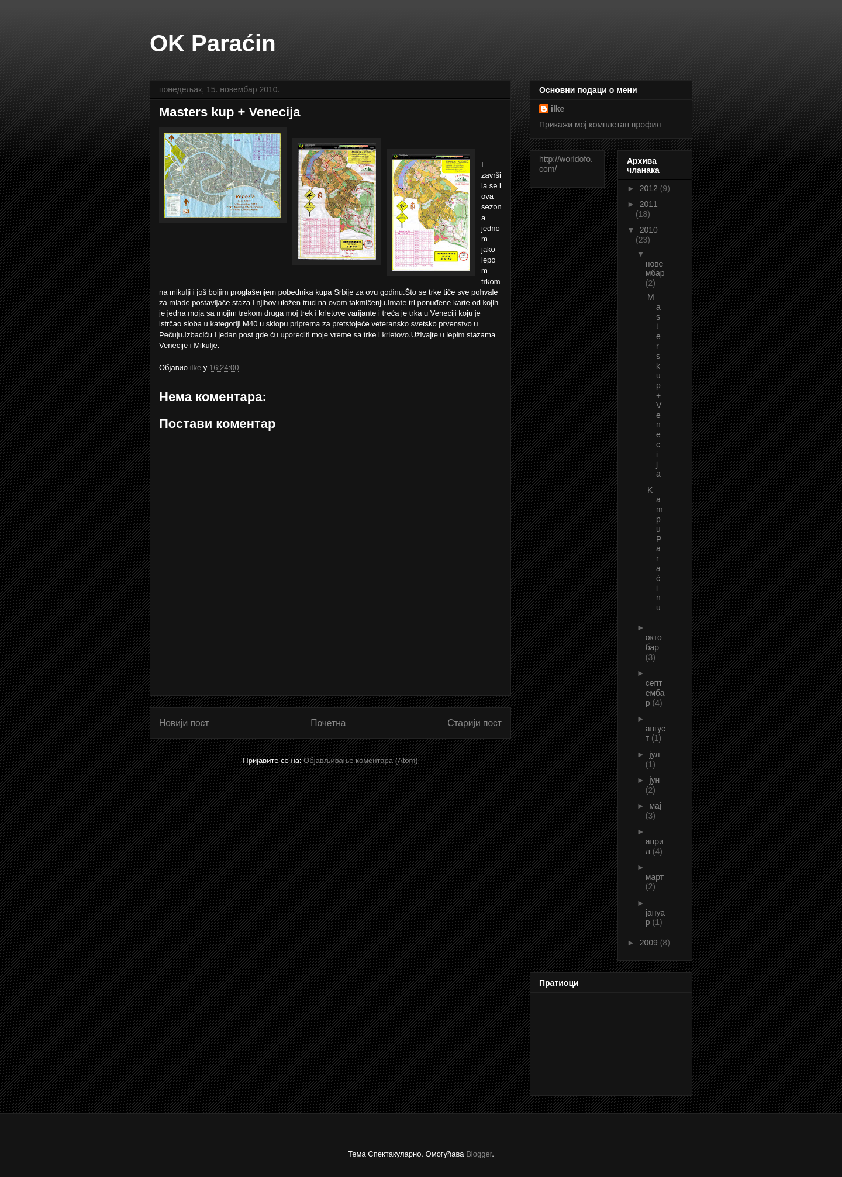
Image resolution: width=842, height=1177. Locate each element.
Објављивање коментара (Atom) (360, 760)
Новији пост (184, 723)
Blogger (479, 1154)
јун (654, 780)
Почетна (328, 723)
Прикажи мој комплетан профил (600, 124)
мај (655, 805)
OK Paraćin (213, 43)
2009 (650, 942)
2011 (649, 204)
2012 (650, 188)
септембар (655, 692)
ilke (557, 108)
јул (654, 754)
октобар (654, 642)
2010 (649, 229)
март (655, 877)
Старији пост (474, 723)
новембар (655, 268)
